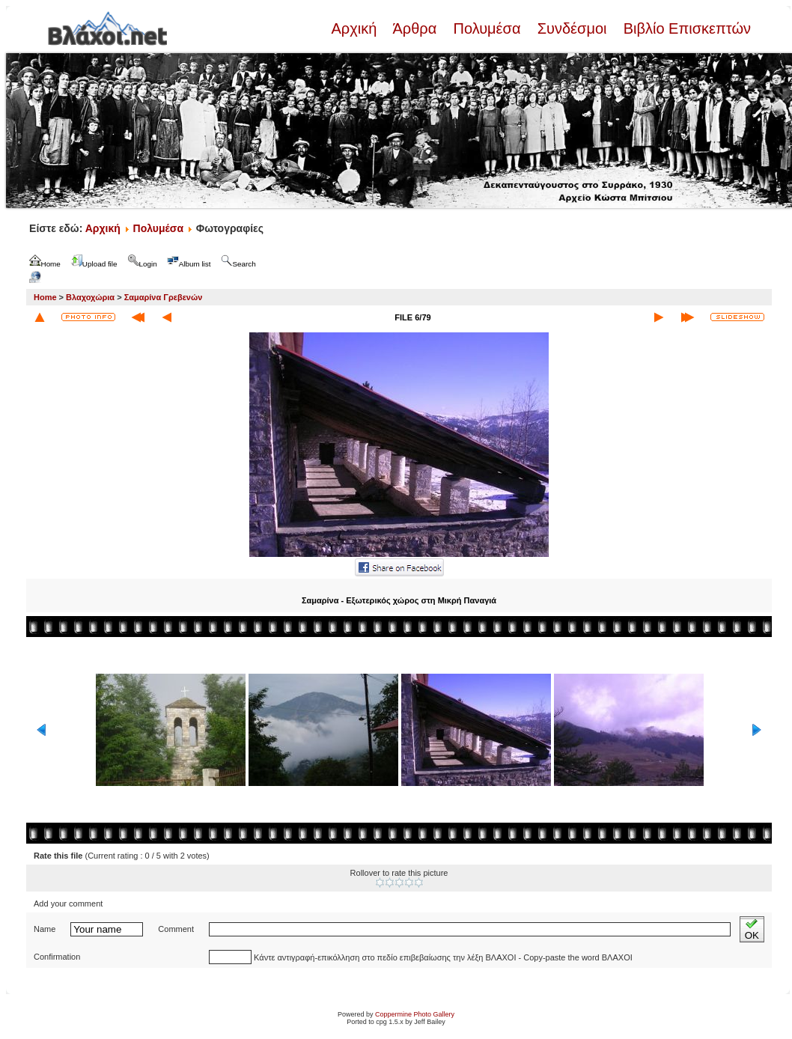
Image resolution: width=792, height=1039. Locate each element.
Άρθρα (415, 28)
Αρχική (355, 28)
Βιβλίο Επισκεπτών (685, 28)
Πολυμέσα (487, 28)
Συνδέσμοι (572, 28)
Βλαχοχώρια (90, 297)
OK (752, 929)
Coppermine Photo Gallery (414, 1014)
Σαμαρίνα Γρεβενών (163, 297)
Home (45, 297)
